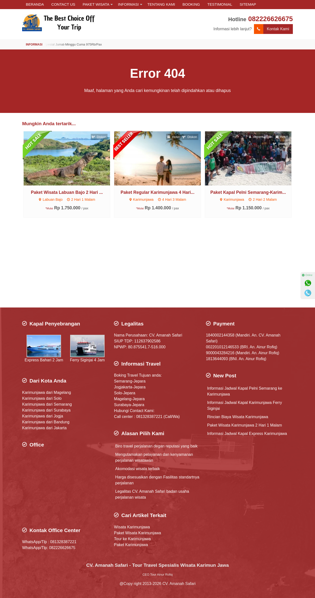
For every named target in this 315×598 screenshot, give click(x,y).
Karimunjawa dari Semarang (47, 404)
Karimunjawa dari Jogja (42, 416)
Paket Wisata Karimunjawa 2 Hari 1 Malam (244, 425)
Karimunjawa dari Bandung (45, 422)
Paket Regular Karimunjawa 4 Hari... (157, 192)
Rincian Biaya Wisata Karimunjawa (237, 417)
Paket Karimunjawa (131, 545)
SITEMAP (248, 4)
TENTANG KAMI (161, 4)
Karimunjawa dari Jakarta (44, 428)
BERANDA (35, 4)
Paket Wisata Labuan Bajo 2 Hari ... (67, 192)
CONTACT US (63, 4)
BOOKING (191, 4)
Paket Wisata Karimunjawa (137, 533)
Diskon (99, 137)
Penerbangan (260, 137)
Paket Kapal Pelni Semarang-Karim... (248, 192)
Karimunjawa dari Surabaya (46, 410)
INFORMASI (128, 4)
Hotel (173, 137)
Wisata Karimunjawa (132, 527)
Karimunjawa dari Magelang (46, 392)
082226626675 (270, 19)
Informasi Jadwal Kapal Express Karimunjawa (247, 433)
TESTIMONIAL (219, 4)
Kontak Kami (271, 29)
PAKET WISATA (96, 4)
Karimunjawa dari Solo (42, 398)
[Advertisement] (157, 268)
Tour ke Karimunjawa (132, 539)
